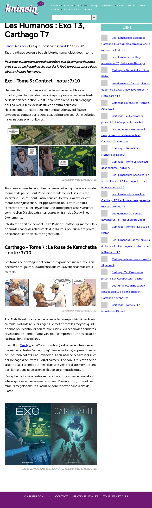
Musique (68, 5)
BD (85, 5)
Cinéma (55, 5)
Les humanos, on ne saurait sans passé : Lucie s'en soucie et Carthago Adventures (123, 135)
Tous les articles (115, 496)
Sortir (131, 5)
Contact (61, 496)
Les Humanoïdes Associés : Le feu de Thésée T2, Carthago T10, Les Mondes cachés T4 (125, 181)
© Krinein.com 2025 (37, 496)
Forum (88, 9)
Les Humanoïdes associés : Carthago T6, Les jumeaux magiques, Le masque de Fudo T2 (125, 44)
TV (78, 5)
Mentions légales (85, 496)
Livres (120, 5)
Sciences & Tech (72, 9)
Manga (94, 5)
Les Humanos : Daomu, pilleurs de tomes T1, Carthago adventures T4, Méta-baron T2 (125, 89)
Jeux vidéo (107, 5)
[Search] (71, 17)
